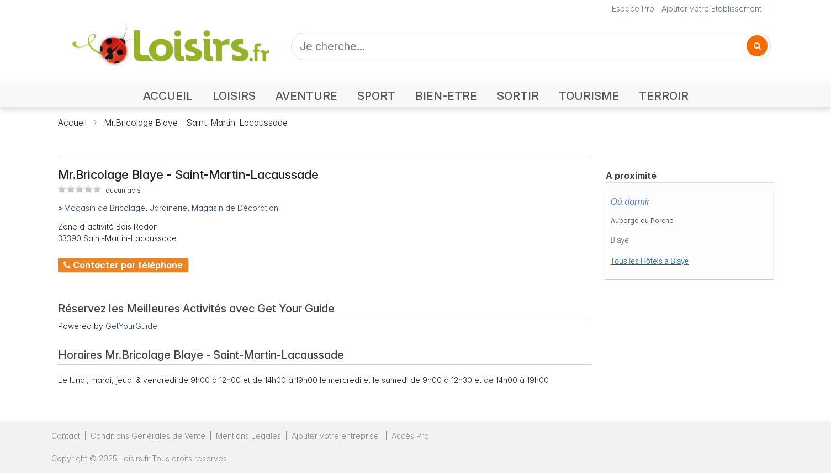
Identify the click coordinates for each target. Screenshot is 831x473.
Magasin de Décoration (235, 207)
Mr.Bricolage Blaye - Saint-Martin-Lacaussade (196, 122)
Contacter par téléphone (123, 264)
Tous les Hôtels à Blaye (650, 261)
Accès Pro (410, 435)
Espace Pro (633, 8)
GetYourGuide (131, 326)
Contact (65, 435)
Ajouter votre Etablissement (711, 8)
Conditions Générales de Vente (148, 435)
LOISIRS (234, 96)
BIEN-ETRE (446, 96)
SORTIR (518, 96)
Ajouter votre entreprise (336, 435)
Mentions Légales (248, 435)
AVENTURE (306, 96)
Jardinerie (168, 207)
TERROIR (664, 96)
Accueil (72, 122)
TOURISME (589, 96)
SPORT (376, 96)
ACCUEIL (168, 96)
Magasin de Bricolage (104, 207)
